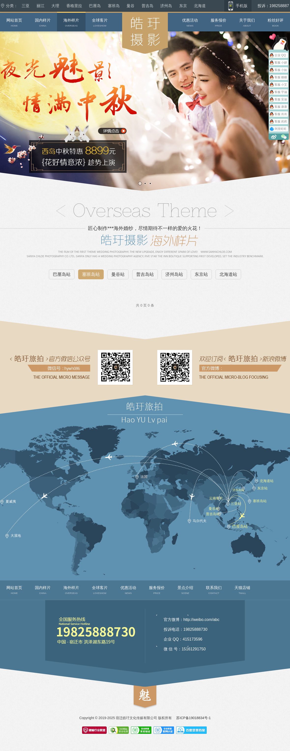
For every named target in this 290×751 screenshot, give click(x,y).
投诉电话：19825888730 (185, 629)
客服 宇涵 (281, 92)
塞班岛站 (91, 274)
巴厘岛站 (62, 274)
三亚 (25, 6)
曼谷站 (118, 274)
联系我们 (56, 661)
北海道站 (228, 274)
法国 (144, 477)
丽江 (40, 6)
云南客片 (216, 498)
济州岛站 (174, 274)
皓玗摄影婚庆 (131, 59)
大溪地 (16, 535)
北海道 (200, 6)
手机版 (241, 6)
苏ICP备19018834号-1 (193, 718)
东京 (183, 6)
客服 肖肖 (281, 114)
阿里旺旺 (281, 129)
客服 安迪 (281, 99)
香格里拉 (74, 6)
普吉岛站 (145, 274)
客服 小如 (281, 70)
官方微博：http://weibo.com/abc (191, 619)
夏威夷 (11, 501)
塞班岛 (114, 6)
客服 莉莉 (281, 121)
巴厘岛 (95, 6)
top (136, 711)
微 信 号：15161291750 (185, 649)
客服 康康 (281, 106)
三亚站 (236, 504)
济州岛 (166, 6)
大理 (55, 6)
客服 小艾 (281, 84)
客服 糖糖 (281, 77)
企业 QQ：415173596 (183, 639)
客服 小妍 (281, 62)
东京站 (201, 274)
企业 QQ (280, 55)
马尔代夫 (199, 521)
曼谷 (130, 6)
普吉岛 (147, 6)
